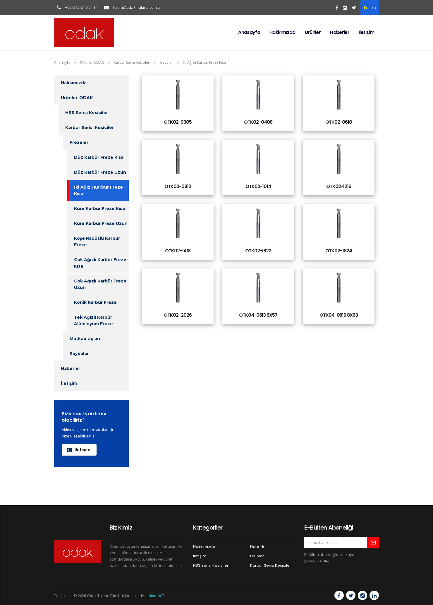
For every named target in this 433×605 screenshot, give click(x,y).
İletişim (366, 32)
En (374, 7)
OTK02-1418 (177, 250)
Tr (365, 7)
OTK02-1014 (258, 186)
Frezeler (79, 142)
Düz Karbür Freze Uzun (100, 172)
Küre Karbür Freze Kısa (99, 208)
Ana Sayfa (62, 62)
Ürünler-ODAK (77, 97)
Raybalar (79, 353)
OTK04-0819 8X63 (338, 315)
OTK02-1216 (338, 186)
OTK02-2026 (177, 315)
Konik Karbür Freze (95, 302)
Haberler (339, 32)
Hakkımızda (282, 32)
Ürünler (313, 32)
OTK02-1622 (258, 250)
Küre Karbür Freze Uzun (101, 223)
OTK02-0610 (338, 122)
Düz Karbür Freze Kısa (98, 157)
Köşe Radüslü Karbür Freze (97, 241)
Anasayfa (249, 32)
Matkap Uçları (85, 338)
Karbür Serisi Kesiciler (89, 127)
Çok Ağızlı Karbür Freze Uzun (100, 284)
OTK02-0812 (177, 186)
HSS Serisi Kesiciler (86, 112)
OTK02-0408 (258, 122)
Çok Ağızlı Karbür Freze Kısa (100, 263)
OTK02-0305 (178, 122)
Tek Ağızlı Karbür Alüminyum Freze (93, 320)
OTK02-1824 (338, 250)
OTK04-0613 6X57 (258, 315)
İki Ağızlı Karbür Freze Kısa (98, 190)
